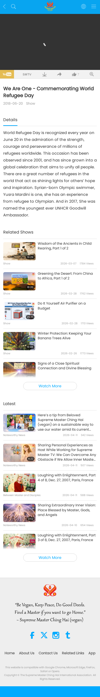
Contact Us (48, 653)
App (91, 653)
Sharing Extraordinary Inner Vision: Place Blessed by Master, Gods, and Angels (67, 510)
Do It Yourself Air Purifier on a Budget (62, 306)
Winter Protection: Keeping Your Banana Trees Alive (64, 336)
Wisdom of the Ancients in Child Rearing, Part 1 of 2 (65, 246)
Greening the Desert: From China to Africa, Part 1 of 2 (65, 276)
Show (30, 103)
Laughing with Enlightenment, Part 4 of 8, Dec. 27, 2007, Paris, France (67, 477)
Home (10, 653)
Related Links (73, 653)
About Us (26, 653)
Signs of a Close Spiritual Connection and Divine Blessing (64, 366)
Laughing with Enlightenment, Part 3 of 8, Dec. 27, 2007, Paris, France (67, 537)
